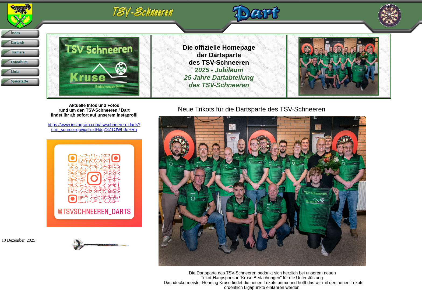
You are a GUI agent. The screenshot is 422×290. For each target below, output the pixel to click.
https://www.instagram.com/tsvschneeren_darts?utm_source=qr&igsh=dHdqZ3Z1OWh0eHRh (94, 127)
